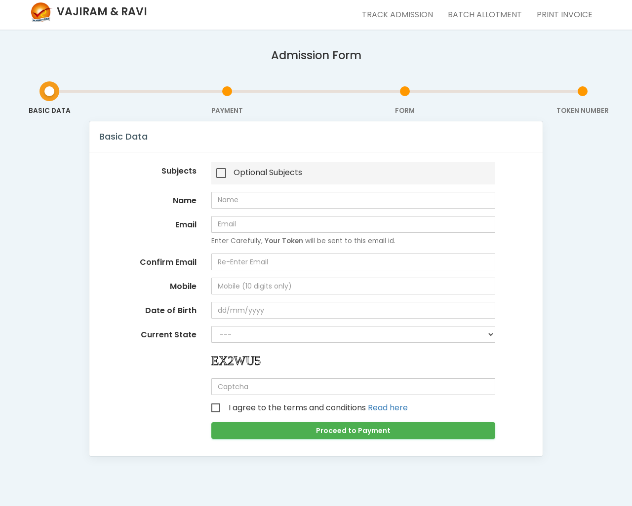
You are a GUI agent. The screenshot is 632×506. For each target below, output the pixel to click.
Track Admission (397, 14)
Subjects (179, 171)
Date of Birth (171, 310)
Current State (169, 334)
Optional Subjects (268, 172)
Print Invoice (564, 14)
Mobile (183, 286)
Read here (388, 407)
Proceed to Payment (353, 430)
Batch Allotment (485, 14)
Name (185, 200)
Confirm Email (168, 262)
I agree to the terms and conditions (318, 407)
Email (186, 224)
